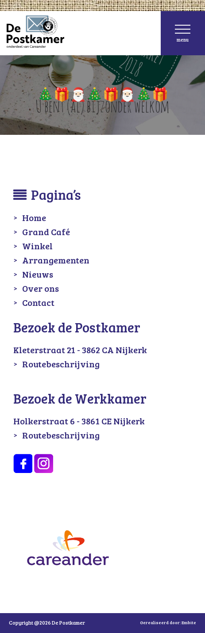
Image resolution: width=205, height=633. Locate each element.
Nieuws (37, 274)
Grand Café (46, 231)
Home (34, 217)
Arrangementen (55, 260)
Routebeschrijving (61, 364)
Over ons (40, 288)
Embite (189, 622)
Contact (38, 302)
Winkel (37, 246)
